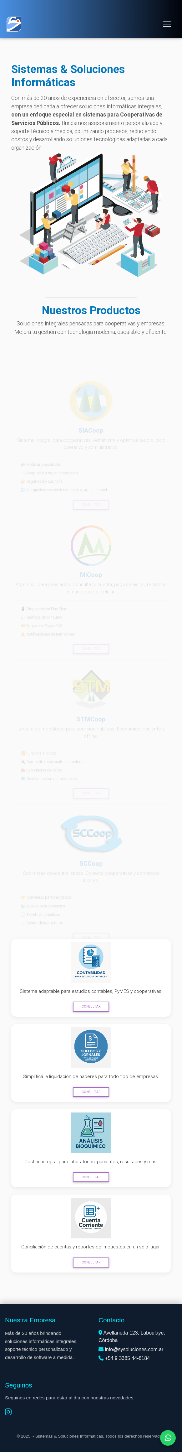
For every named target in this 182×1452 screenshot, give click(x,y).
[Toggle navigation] (167, 24)
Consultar (91, 1006)
